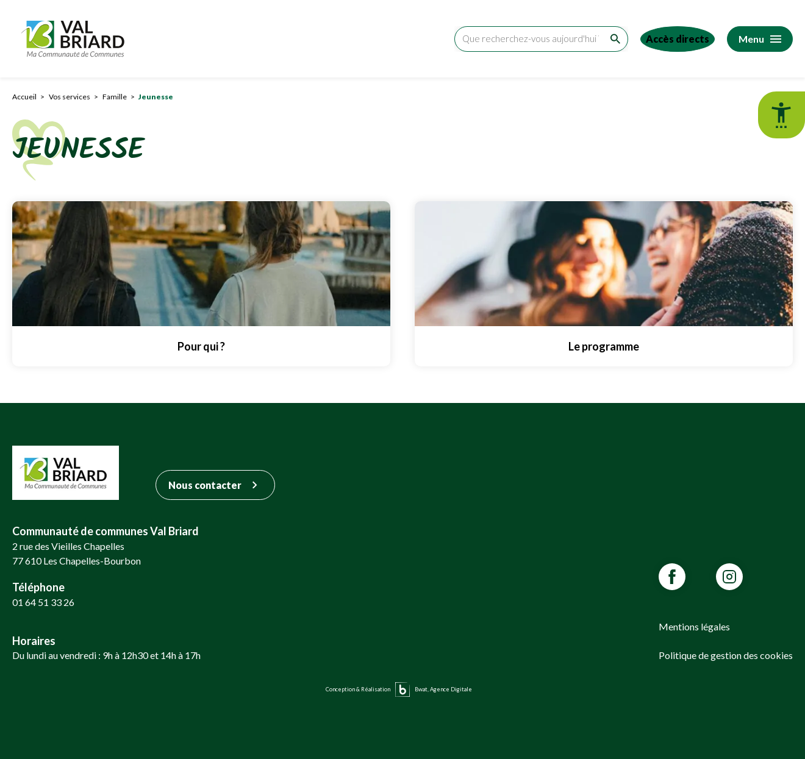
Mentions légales (694, 626)
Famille (114, 96)
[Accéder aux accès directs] (673, 39)
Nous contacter (215, 485)
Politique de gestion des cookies (726, 655)
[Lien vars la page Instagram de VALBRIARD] (729, 576)
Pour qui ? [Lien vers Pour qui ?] (201, 346)
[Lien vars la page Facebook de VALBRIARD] (672, 576)
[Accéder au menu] (760, 39)
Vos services (69, 96)
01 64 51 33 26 (43, 602)
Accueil (24, 96)
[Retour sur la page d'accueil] (75, 38)
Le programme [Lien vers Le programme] (603, 346)
